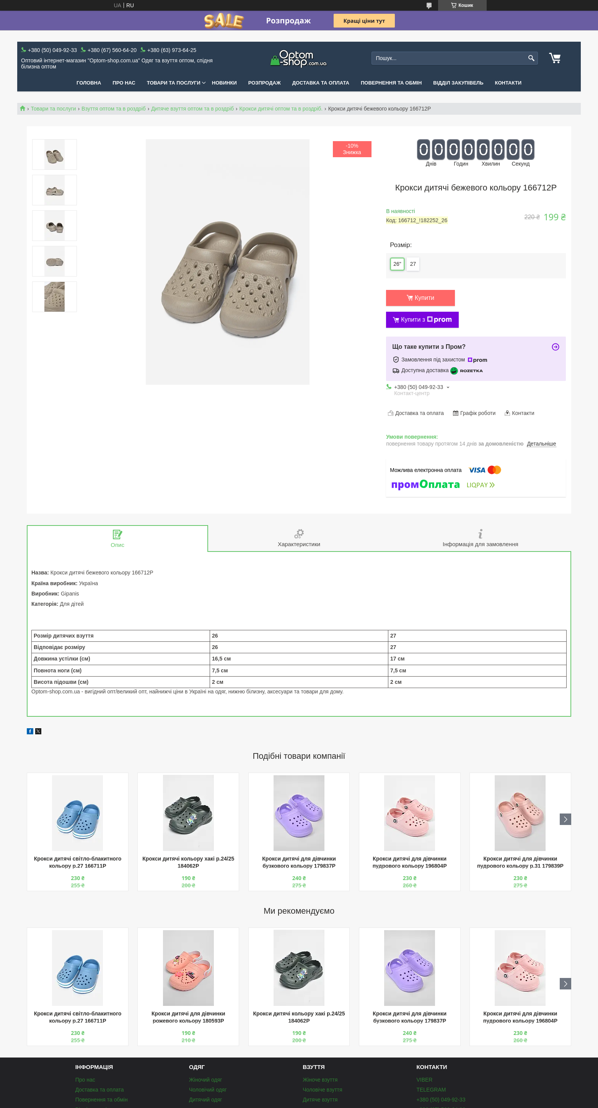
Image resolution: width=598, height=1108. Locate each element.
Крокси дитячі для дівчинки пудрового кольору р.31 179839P (520, 862)
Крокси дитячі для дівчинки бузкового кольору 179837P (299, 862)
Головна (89, 83)
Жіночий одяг (205, 1080)
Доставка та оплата (320, 83)
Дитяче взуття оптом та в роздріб (192, 109)
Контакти (508, 83)
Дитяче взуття (320, 1100)
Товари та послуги (173, 83)
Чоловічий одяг (208, 1090)
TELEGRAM (431, 1090)
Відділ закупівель (458, 83)
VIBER (424, 1080)
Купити (424, 297)
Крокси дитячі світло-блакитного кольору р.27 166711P (78, 862)
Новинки (224, 83)
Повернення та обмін (391, 83)
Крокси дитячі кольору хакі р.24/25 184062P (188, 862)
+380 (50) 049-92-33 (440, 1100)
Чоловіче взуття (322, 1090)
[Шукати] (531, 58)
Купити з (426, 319)
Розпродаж (264, 83)
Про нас (123, 83)
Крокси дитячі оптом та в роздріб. (281, 109)
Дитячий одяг (205, 1100)
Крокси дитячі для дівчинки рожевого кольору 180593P (188, 1017)
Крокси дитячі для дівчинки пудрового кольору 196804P (410, 862)
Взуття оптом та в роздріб (113, 109)
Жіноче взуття (320, 1080)
